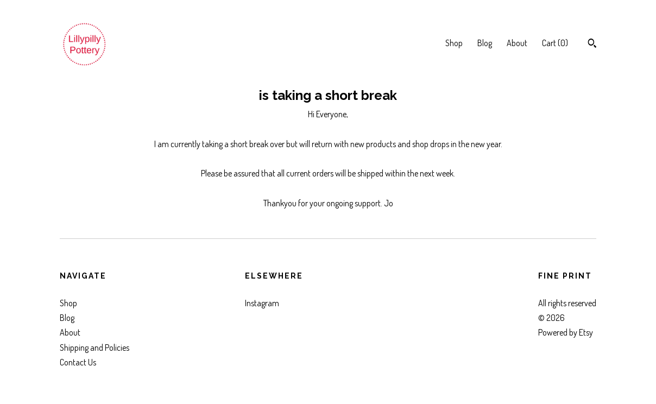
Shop (454, 42)
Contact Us (78, 362)
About (517, 42)
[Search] (592, 44)
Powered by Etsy (565, 332)
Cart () (555, 42)
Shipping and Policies (94, 347)
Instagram (262, 303)
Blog (484, 42)
